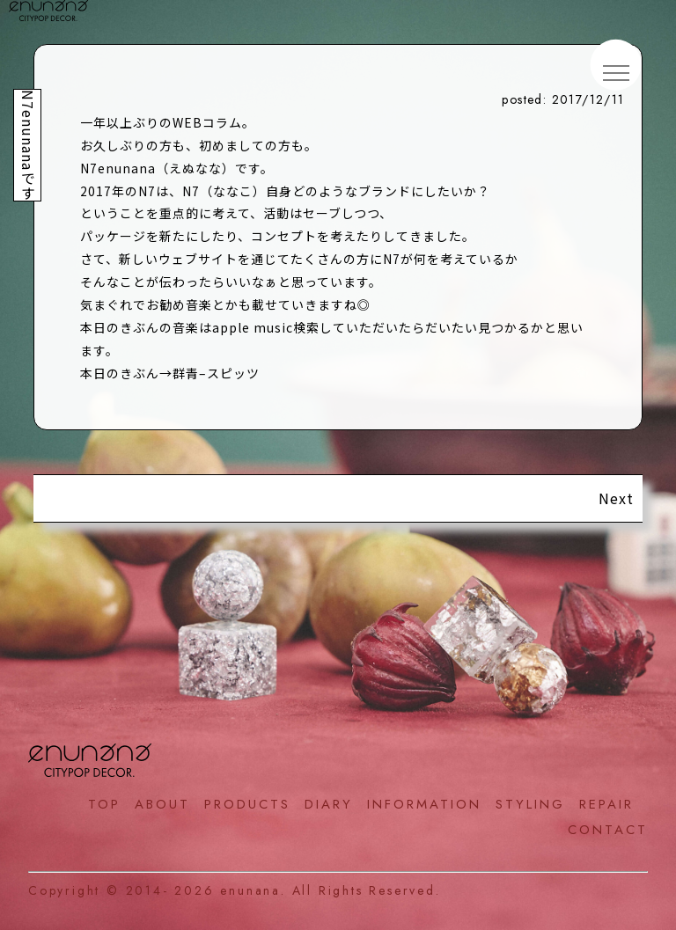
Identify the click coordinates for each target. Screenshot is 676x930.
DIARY (329, 804)
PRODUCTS (247, 804)
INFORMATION (424, 804)
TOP (104, 804)
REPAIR (606, 804)
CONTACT (608, 829)
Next (616, 498)
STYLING (530, 804)
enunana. (252, 890)
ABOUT (162, 804)
